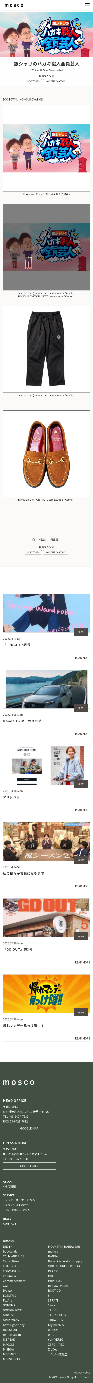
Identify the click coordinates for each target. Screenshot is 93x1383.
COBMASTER (11, 1271)
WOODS (53, 1330)
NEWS (42, 539)
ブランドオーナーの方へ (20, 1200)
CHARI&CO (10, 1266)
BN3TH (8, 1246)
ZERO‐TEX (56, 1344)
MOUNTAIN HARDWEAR (64, 1246)
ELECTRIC (9, 1295)
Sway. (51, 1305)
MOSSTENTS (11, 1359)
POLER (52, 1276)
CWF (6, 1285)
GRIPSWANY (11, 1320)
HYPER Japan (12, 1334)
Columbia (9, 1276)
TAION (52, 1310)
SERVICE (9, 1195)
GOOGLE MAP (29, 1128)
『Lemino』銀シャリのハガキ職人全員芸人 (46, 194)
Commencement (14, 1281)
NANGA (53, 1256)
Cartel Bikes (11, 1261)
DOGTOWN (33, 81)
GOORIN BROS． (14, 1310)
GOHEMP (9, 1305)
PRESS (54, 539)
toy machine (56, 1325)
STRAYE (53, 1300)
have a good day (14, 1325)
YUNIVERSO (55, 1339)
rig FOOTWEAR (58, 1285)
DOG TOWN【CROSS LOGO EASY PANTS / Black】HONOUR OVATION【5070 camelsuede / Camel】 (46, 295)
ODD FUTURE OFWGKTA (64, 1266)
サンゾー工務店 (57, 1354)
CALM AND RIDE (13, 1256)
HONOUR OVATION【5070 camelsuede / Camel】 (46, 499)
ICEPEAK (9, 1339)
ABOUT (8, 1181)
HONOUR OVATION (56, 81)
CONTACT (9, 1223)
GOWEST (9, 1315)
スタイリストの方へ (17, 1205)
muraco (53, 1251)
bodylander (11, 1251)
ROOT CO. (54, 1290)
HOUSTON (10, 1330)
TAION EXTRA (57, 1315)
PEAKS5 (53, 1271)
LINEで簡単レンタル (17, 1210)
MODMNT (9, 1354)
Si (49, 1295)
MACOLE (8, 1344)
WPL (51, 1334)
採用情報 (10, 1186)
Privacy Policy (82, 1372)
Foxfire (7, 1300)
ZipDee (52, 1349)
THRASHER (55, 1320)
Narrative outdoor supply (65, 1261)
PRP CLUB (55, 1281)
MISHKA (8, 1349)
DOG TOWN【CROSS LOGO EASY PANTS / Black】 (46, 395)
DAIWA (7, 1290)
